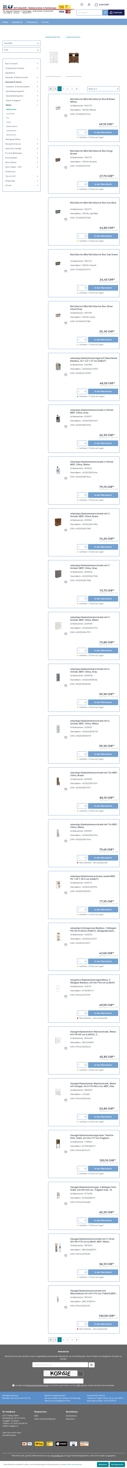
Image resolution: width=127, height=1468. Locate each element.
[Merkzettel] (82, 4)
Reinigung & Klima (13, 139)
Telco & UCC (10, 176)
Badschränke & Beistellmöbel (58, 37)
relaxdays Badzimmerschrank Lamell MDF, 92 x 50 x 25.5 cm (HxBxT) (93, 877)
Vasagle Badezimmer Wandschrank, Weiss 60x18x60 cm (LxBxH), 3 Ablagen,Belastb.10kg (93, 1033)
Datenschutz (71, 1416)
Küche (8, 122)
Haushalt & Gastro (13, 82)
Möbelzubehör (11, 126)
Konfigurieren (117, 1464)
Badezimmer (11, 109)
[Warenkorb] (102, 4)
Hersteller (21, 43)
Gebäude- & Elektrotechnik (16, 77)
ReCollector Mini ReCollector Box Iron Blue (93, 202)
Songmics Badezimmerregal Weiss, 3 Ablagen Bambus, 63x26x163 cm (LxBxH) (92, 981)
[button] (37, 63)
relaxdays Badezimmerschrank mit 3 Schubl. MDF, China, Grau (90, 566)
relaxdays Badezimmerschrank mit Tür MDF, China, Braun (94, 774)
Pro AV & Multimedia (13, 153)
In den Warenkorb (103, 132)
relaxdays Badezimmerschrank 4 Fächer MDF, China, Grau (91, 411)
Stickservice (10, 172)
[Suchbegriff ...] (89, 12)
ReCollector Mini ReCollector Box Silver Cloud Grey (91, 307)
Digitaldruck (10, 73)
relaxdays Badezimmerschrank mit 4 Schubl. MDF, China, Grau (90, 670)
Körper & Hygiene (13, 100)
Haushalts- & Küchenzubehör (18, 87)
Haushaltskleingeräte (14, 96)
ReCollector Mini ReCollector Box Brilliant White (92, 100)
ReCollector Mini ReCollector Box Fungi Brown (91, 152)
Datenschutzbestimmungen (37, 1385)
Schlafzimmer (11, 131)
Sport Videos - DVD (13, 167)
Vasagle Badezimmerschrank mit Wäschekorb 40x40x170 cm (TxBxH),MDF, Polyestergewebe (93, 1292)
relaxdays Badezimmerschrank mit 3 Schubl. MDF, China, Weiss (90, 618)
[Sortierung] (103, 88)
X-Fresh (8, 185)
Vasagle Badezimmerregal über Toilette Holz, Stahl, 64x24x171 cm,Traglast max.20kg (91, 1136)
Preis (21, 50)
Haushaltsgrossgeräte (15, 91)
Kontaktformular (9, 1435)
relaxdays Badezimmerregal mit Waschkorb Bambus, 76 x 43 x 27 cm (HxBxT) (93, 359)
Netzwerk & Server (13, 144)
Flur (7, 118)
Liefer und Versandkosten (45, 1419)
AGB (78, 1385)
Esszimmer (10, 114)
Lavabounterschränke (75, 37)
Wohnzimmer (11, 135)
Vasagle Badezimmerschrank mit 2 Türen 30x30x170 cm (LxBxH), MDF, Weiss (92, 1240)
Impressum (70, 1419)
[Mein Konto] (89, 4)
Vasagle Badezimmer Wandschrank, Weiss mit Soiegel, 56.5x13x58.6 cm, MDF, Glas (93, 1085)
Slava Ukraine (10, 162)
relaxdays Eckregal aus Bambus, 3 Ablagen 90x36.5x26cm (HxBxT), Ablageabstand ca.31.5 (93, 929)
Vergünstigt (10, 181)
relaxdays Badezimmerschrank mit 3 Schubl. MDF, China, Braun (90, 515)
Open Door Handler (13, 148)
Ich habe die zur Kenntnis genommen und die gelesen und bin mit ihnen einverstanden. (65, 1385)
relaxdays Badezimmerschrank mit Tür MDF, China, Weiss (94, 825)
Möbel (8, 105)
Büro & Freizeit (11, 64)
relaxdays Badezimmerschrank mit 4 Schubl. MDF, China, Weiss (90, 722)
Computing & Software (14, 68)
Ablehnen (103, 1464)
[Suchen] (105, 12)
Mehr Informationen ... (75, 1464)
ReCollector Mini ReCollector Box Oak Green (94, 254)
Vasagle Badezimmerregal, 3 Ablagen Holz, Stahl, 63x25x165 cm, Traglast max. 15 (93, 1188)
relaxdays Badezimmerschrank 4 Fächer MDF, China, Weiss (91, 463)
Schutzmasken (11, 158)
